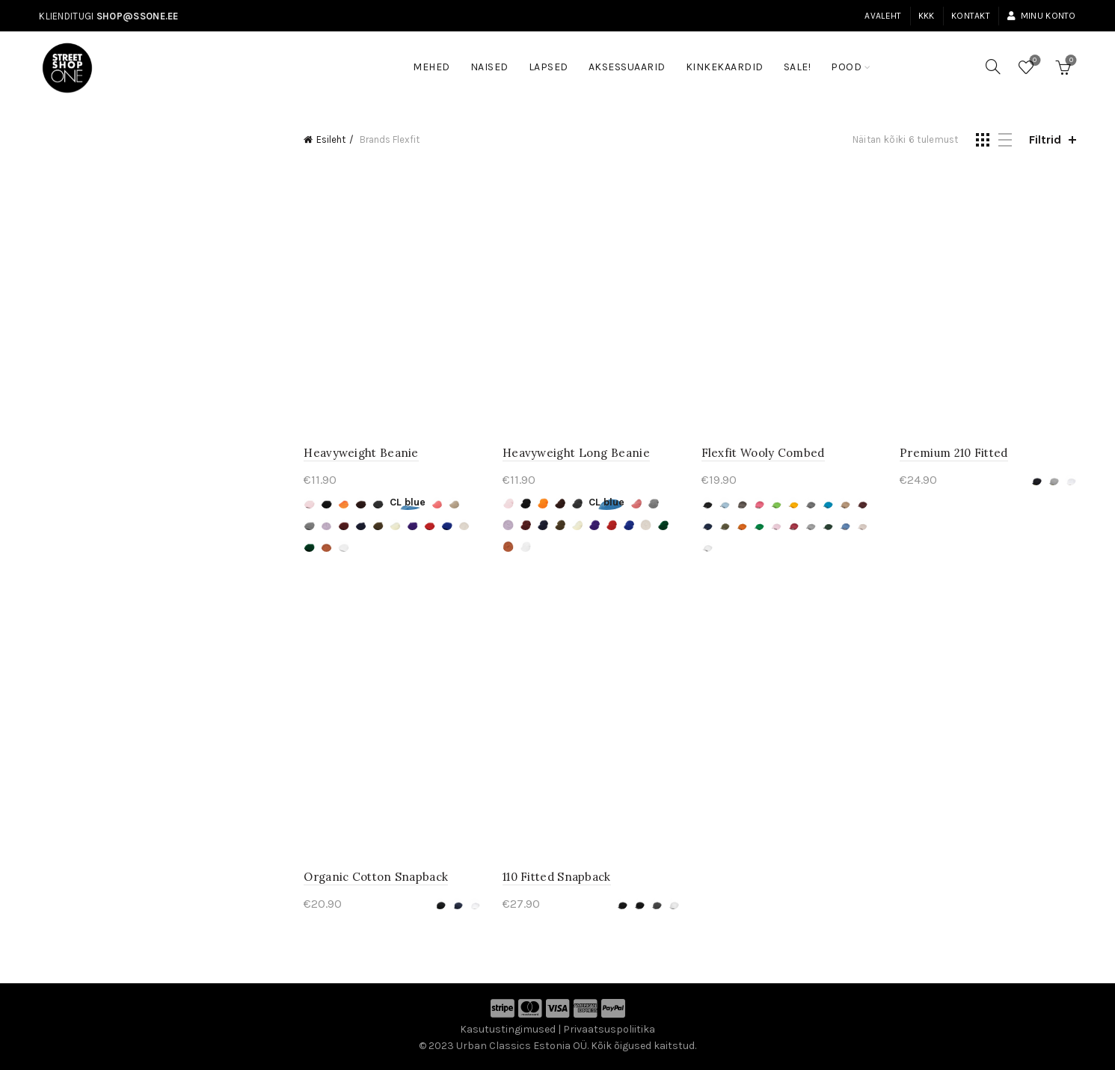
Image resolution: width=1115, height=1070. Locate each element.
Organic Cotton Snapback (376, 877)
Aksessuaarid (627, 67)
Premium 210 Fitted (953, 453)
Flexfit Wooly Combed (763, 453)
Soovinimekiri (1033, 61)
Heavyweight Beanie (361, 453)
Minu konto (1041, 15)
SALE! (802, 59)
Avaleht (882, 15)
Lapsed (548, 67)
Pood (846, 67)
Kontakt (970, 15)
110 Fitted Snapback (557, 877)
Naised (489, 67)
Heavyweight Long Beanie (576, 453)
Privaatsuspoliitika (609, 1029)
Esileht (330, 139)
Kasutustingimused (508, 1029)
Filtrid (1045, 139)
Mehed (431, 67)
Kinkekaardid (725, 67)
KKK (926, 15)
